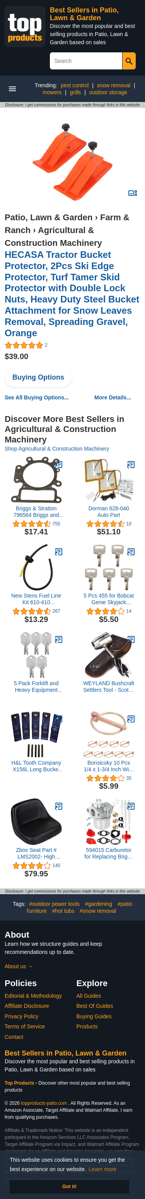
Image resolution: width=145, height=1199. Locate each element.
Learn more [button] (103, 1169)
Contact (14, 1037)
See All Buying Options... (37, 397)
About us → (19, 966)
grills (75, 92)
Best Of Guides (95, 1006)
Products (87, 1026)
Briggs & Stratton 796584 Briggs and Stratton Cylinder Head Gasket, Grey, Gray (36, 511)
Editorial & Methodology (33, 996)
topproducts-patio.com (44, 1103)
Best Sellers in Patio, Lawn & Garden (84, 14)
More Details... (112, 397)
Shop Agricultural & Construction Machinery (57, 449)
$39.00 (16, 356)
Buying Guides (94, 1016)
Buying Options (38, 377)
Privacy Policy (21, 1016)
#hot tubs (63, 911)
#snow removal (98, 911)
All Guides (89, 996)
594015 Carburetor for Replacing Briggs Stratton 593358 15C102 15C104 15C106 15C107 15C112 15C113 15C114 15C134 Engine (108, 853)
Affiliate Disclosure (27, 1006)
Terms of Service (25, 1026)
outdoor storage (108, 92)
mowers (52, 92)
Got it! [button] (69, 1186)
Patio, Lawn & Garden (48, 217)
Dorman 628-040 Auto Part (109, 511)
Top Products (20, 1083)
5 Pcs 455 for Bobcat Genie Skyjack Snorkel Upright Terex (109, 599)
